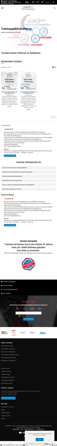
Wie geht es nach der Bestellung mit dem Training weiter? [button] (17, 172)
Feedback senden (5, 415)
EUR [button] (53, 2)
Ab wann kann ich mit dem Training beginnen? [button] (15, 167)
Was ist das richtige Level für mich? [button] (12, 189)
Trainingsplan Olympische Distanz (10, 354)
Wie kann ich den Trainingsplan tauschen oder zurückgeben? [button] (18, 184)
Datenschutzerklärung (33, 316)
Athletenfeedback (5, 412)
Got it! (39, 439)
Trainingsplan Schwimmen (8, 377)
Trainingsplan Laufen (6, 383)
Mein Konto (27, 2)
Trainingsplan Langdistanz (8, 349)
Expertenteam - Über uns (7, 407)
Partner (3, 418)
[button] (32, 2)
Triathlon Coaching (6, 371)
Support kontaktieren (8, 398)
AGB (22, 429)
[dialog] (39, 437)
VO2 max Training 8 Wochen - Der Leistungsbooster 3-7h (9, 92)
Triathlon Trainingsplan (7, 346)
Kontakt (3, 410)
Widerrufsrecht (30, 429)
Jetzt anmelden (28, 319)
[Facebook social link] (24, 436)
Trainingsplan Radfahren (7, 380)
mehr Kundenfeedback (10, 155)
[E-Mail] (28, 313)
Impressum (16, 429)
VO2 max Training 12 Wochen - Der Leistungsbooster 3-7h (28, 92)
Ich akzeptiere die (28, 316)
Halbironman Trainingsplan (8, 351)
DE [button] (47, 2)
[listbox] (53, 117)
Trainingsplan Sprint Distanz (8, 357)
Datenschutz (40, 429)
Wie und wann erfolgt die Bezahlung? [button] (12, 176)
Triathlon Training (5, 374)
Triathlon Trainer (5, 368)
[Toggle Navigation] (2, 8)
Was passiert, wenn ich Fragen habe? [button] (12, 180)
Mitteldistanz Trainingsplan (8, 360)
